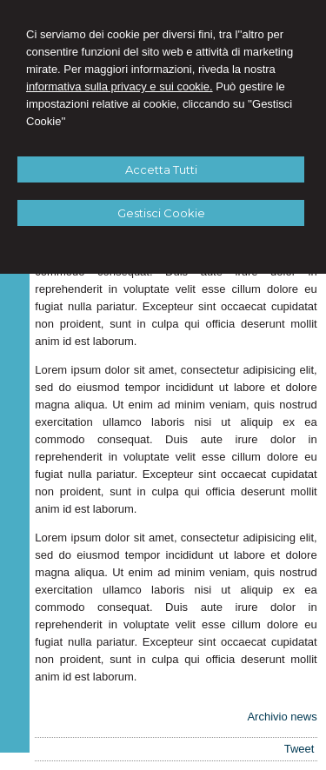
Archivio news (281, 716)
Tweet (299, 748)
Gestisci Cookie (161, 213)
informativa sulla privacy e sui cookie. (119, 86)
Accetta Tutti (161, 169)
